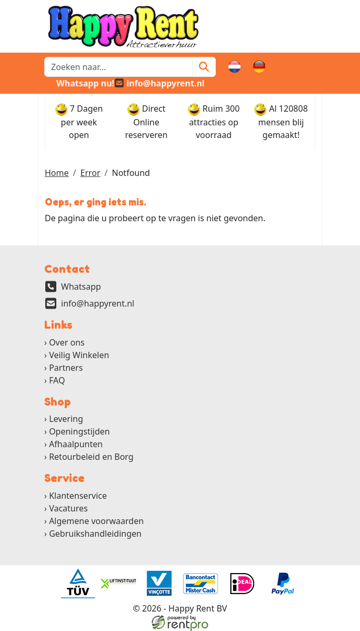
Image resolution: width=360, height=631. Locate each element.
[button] (309, 67)
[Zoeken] (204, 67)
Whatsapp (81, 286)
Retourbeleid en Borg (91, 456)
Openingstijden (79, 431)
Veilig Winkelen (79, 355)
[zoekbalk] (118, 67)
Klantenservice (78, 495)
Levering (66, 419)
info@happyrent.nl (97, 303)
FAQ (57, 380)
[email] (159, 83)
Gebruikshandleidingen (95, 533)
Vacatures (68, 508)
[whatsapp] (79, 83)
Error (90, 173)
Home (57, 173)
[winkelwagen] (284, 67)
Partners (66, 367)
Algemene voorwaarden (96, 521)
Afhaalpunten (76, 444)
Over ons (67, 342)
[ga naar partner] (77, 583)
